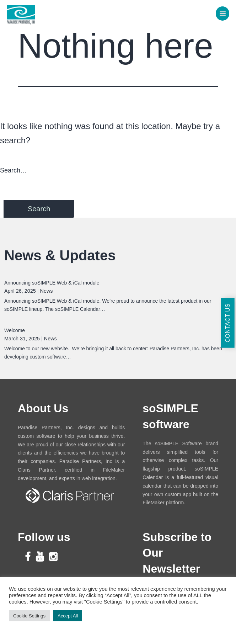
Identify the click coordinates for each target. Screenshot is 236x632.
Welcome (14, 330)
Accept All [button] (68, 615)
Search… (13, 170)
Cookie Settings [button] (29, 615)
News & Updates (60, 255)
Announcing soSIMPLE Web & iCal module (51, 283)
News (46, 291)
